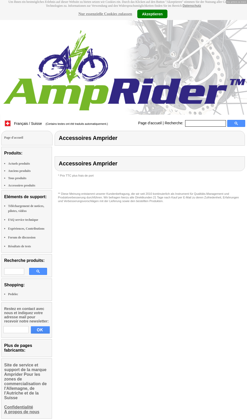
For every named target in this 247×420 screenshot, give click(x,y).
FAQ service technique (23, 220)
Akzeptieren (152, 14)
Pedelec (13, 294)
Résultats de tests (19, 246)
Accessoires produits (21, 185)
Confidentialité (18, 407)
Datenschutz (192, 6)
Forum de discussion (21, 237)
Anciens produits (19, 171)
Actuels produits (19, 163)
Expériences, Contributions (26, 228)
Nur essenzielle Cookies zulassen (105, 14)
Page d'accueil (150, 123)
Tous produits (17, 178)
